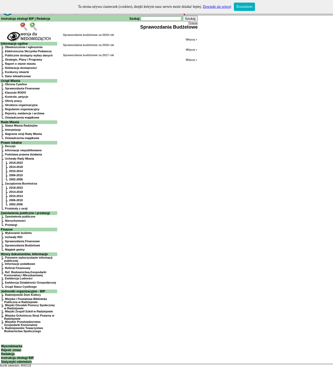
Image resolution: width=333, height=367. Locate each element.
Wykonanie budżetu (18, 232)
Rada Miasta (10, 122)
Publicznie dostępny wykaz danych (29, 55)
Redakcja (43, 19)
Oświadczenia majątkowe (22, 117)
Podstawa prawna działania (23, 154)
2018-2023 (16, 162)
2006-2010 (16, 175)
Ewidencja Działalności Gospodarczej (30, 282)
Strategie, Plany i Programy (23, 59)
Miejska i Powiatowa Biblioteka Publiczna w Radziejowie (25, 300)
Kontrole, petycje (16, 96)
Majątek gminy (15, 249)
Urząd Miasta (10, 81)
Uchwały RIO (13, 237)
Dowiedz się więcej (217, 7)
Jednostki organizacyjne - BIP (23, 291)
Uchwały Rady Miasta (19, 158)
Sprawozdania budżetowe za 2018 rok (88, 45)
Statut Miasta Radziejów (21, 125)
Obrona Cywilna (16, 84)
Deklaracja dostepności (21, 67)
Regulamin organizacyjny (22, 109)
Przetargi (11, 224)
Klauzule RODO (15, 92)
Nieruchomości (15, 220)
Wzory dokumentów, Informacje (24, 254)
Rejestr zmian (11, 350)
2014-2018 (16, 166)
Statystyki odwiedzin (16, 362)
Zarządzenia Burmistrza (21, 183)
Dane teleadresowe (18, 76)
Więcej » (191, 39)
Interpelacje (13, 129)
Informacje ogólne (14, 43)
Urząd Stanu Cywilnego (21, 286)
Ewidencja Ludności (19, 278)
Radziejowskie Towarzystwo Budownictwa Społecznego (23, 329)
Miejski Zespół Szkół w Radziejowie (29, 311)
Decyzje (10, 146)
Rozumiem (244, 7)
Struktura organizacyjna (21, 105)
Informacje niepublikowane (23, 150)
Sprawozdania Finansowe (22, 88)
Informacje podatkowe (20, 263)
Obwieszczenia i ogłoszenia (23, 47)
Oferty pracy (13, 100)
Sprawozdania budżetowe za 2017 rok (88, 55)
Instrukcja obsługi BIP (17, 19)
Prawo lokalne (11, 143)
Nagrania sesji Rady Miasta (23, 133)
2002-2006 (16, 179)
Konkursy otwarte (17, 72)
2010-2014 (16, 171)
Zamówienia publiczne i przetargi (25, 213)
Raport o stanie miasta (20, 63)
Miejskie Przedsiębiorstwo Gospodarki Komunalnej (22, 323)
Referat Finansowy (17, 268)
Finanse (6, 229)
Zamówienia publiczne (20, 216)
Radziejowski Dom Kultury (23, 294)
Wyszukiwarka (11, 346)
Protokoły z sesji (16, 208)
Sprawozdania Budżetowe (22, 245)
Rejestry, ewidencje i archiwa (24, 113)
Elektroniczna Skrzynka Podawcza (28, 51)
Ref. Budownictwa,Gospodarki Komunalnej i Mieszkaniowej (25, 274)
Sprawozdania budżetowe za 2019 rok (88, 34)
